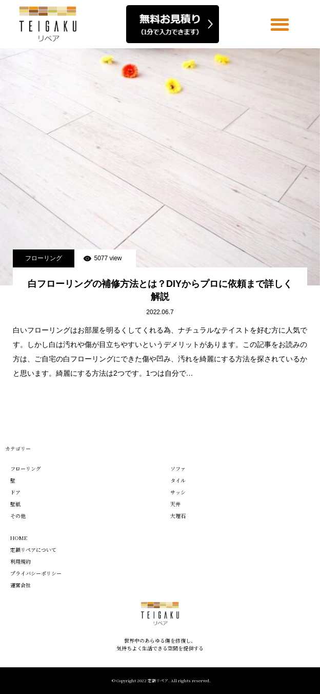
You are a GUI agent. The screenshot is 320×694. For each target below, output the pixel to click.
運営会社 (20, 585)
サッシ (178, 492)
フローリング (43, 258)
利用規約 (20, 561)
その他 (18, 515)
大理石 (178, 515)
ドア (15, 492)
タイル (178, 480)
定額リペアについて (33, 549)
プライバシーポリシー (36, 573)
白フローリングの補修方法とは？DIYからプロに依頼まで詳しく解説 (160, 290)
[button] (280, 24)
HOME (18, 538)
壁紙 (15, 504)
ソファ (178, 468)
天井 (175, 504)
